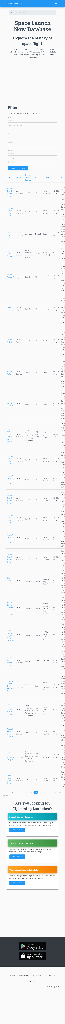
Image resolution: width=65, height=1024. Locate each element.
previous (6, 793)
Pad (62, 177)
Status (10, 134)
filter (13, 168)
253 (31, 792)
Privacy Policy (24, 975)
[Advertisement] (24, 83)
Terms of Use (37, 975)
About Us (13, 975)
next (60, 793)
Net (53, 177)
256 (46, 792)
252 (26, 792)
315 (55, 792)
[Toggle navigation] (56, 3)
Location (10, 142)
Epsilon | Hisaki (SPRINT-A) (10, 253)
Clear (23, 168)
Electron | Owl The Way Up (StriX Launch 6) (10, 635)
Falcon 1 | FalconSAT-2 (11, 277)
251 (21, 792)
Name (9, 177)
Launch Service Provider (15, 125)
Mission (46, 177)
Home (13, 13)
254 (36, 792)
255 (41, 792)
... (16, 792)
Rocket (37, 177)
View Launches (17, 830)
